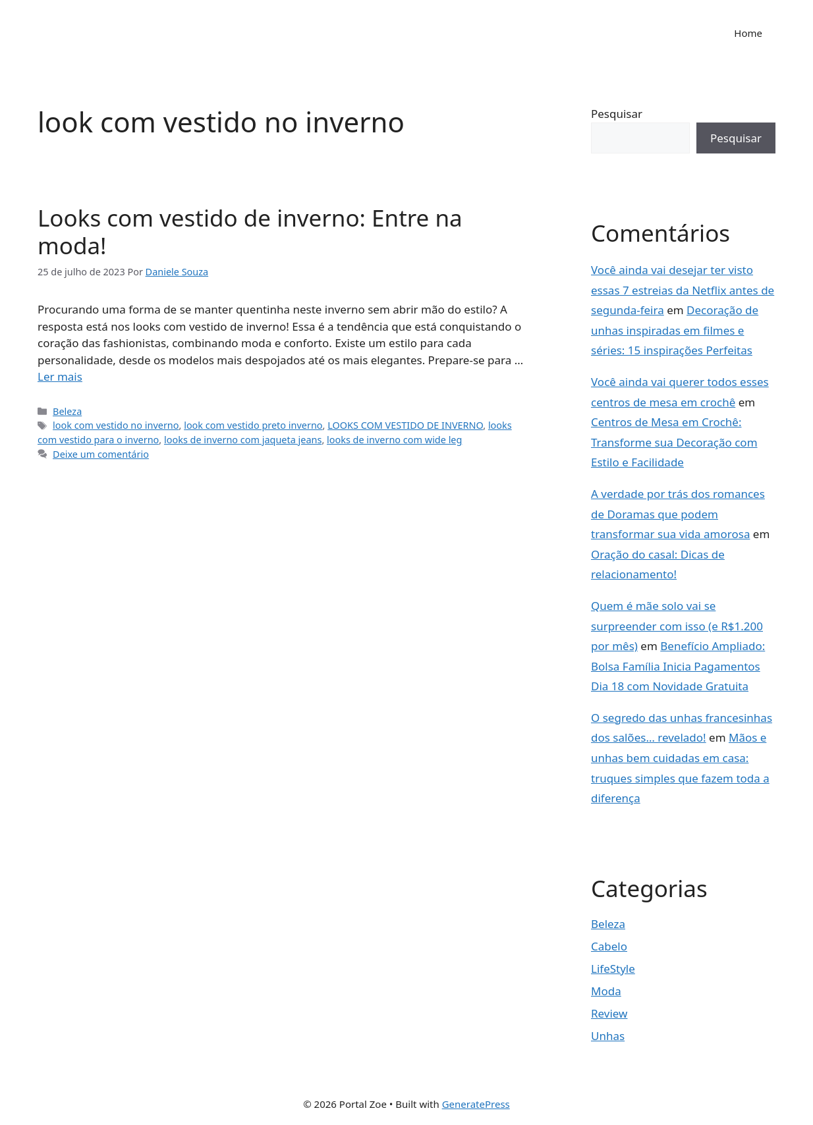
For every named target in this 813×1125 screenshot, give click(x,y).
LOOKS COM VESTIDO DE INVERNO (405, 425)
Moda (606, 991)
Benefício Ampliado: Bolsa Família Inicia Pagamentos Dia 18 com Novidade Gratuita (678, 666)
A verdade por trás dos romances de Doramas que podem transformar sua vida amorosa (678, 513)
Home (748, 33)
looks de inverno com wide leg (394, 439)
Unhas (608, 1035)
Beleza (67, 411)
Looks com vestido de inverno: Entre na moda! (250, 231)
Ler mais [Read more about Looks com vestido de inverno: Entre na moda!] (60, 376)
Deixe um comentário (101, 454)
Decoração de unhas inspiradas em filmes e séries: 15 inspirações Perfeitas (674, 330)
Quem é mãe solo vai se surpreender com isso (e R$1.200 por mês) (677, 625)
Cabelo (609, 946)
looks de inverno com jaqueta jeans (243, 439)
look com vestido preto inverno (253, 425)
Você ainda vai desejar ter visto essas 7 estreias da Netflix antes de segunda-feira (682, 289)
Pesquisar (616, 113)
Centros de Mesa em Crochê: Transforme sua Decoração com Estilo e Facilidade (674, 442)
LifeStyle (613, 968)
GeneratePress (476, 1104)
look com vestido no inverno (116, 425)
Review (609, 1013)
